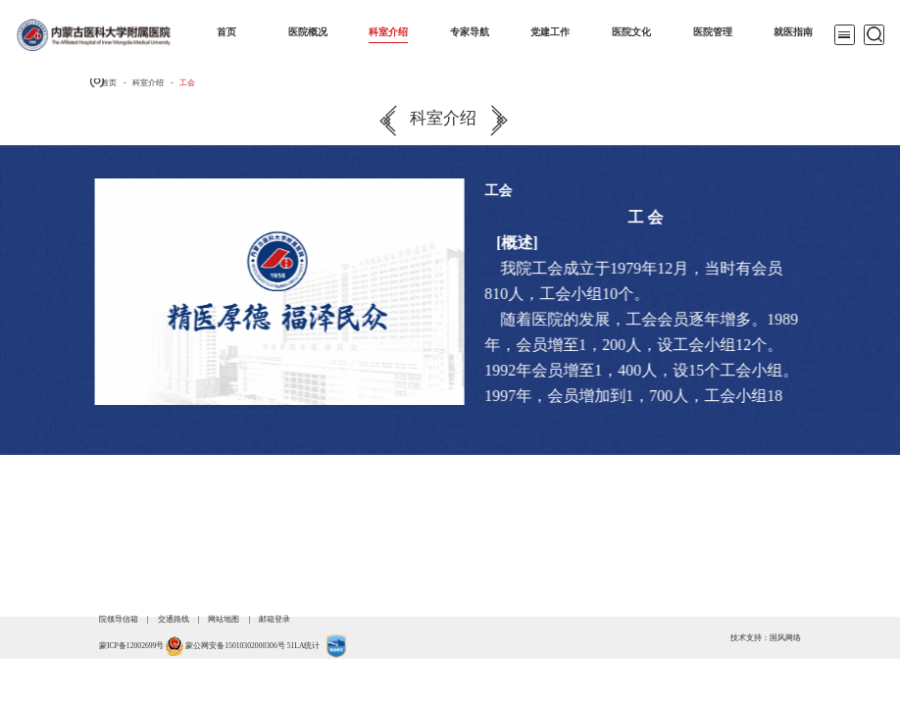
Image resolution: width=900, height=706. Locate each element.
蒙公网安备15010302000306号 (234, 645)
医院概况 (307, 31)
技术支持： (750, 637)
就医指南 (793, 31)
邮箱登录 (274, 619)
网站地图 (223, 619)
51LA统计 (304, 645)
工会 (187, 82)
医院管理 (712, 31)
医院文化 (631, 31)
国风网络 (785, 637)
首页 (226, 31)
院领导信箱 (118, 619)
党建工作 (550, 31)
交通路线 (173, 619)
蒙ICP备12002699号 (131, 645)
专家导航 (469, 31)
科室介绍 (388, 31)
